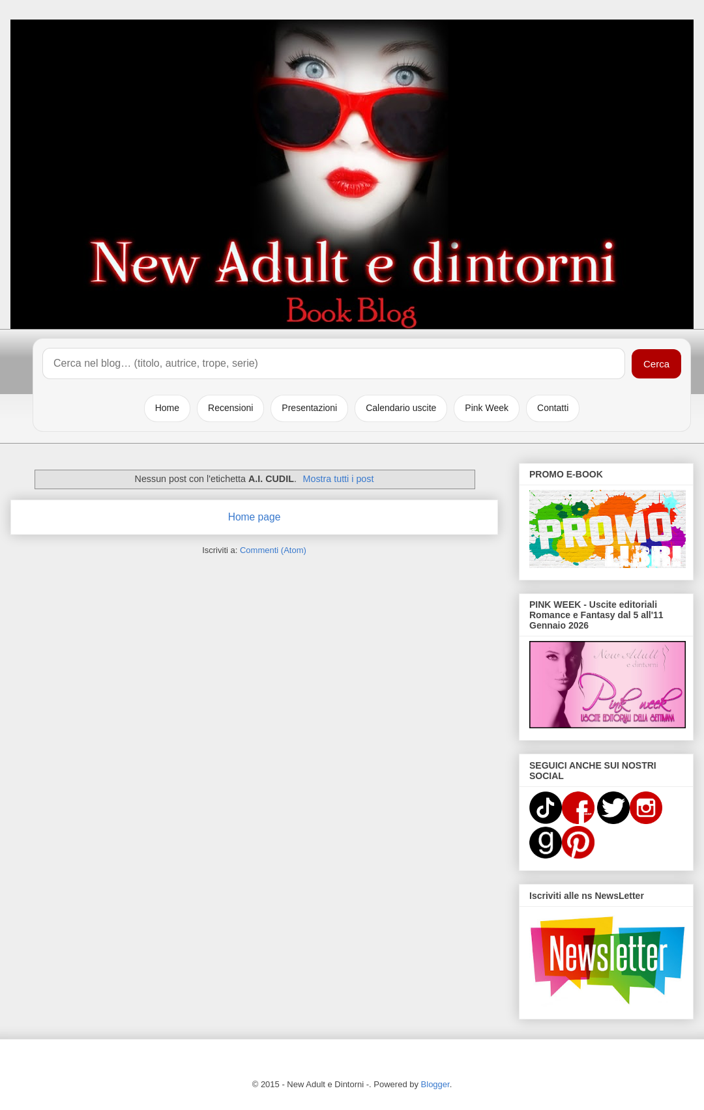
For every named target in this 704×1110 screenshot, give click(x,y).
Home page (254, 516)
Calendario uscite (401, 408)
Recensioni (230, 408)
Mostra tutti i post (338, 479)
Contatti (552, 408)
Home (167, 408)
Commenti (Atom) (273, 550)
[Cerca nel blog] (333, 363)
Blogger (435, 1084)
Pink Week (486, 408)
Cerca (656, 363)
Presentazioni (309, 408)
